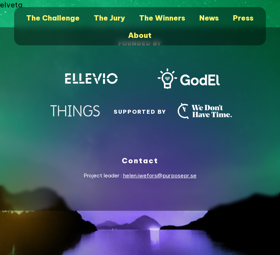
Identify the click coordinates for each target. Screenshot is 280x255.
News (209, 17)
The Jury (109, 17)
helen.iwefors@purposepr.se (159, 175)
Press (243, 17)
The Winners (162, 17)
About (140, 35)
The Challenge (53, 17)
